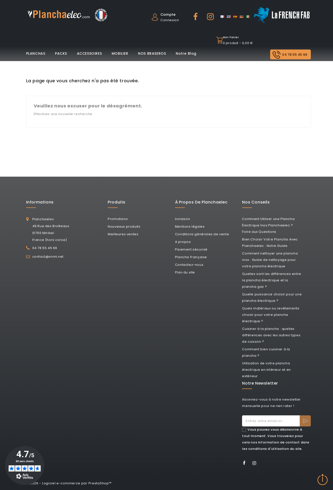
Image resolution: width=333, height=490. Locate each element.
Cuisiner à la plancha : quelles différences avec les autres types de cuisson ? (271, 335)
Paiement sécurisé (191, 249)
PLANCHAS (35, 53)
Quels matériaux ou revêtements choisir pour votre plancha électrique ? (270, 314)
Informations (40, 202)
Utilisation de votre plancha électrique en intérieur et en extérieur (266, 369)
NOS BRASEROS (152, 53)
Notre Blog (186, 53)
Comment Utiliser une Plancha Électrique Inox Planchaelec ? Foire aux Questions (268, 225)
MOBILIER (120, 53)
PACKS (61, 53)
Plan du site (185, 272)
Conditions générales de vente (202, 234)
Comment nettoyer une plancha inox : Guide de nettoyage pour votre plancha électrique (270, 260)
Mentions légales (190, 226)
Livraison (182, 219)
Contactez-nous (189, 264)
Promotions (118, 219)
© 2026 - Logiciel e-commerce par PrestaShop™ (69, 483)
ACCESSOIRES (89, 53)
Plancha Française (191, 257)
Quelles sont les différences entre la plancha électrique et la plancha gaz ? (271, 280)
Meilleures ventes (123, 234)
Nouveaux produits (124, 226)
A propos (183, 241)
